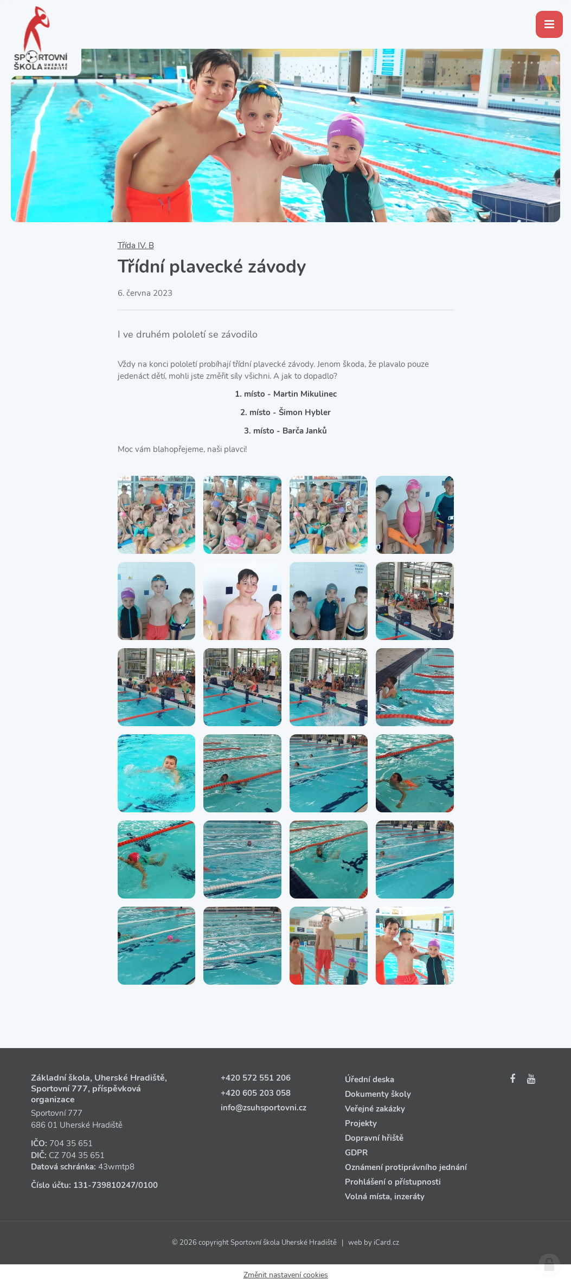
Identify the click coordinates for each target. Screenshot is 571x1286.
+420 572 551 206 (256, 1077)
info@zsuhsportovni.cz (263, 1107)
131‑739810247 (104, 1185)
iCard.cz (386, 1243)
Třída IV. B (136, 245)
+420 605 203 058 (256, 1093)
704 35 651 (71, 1143)
